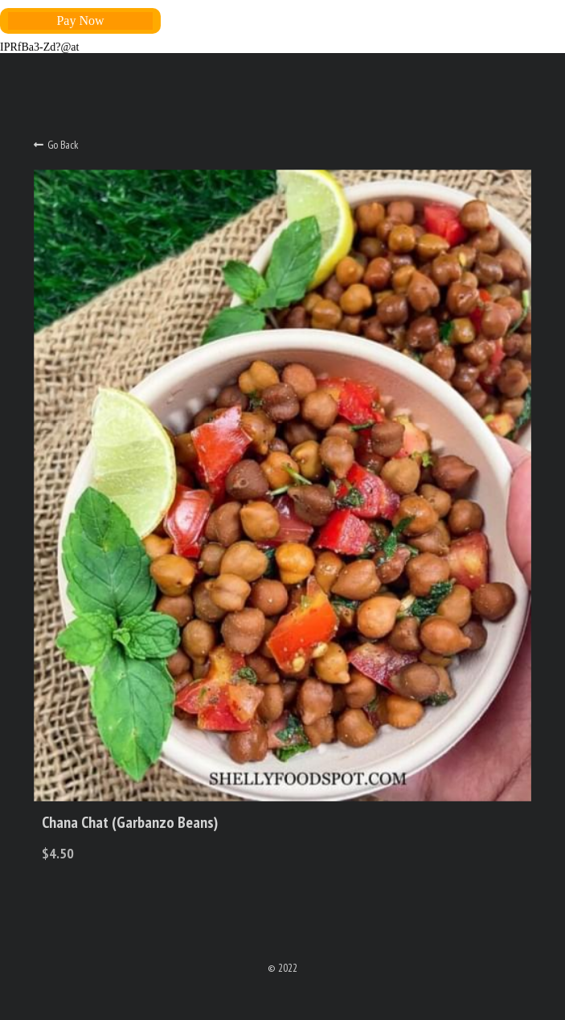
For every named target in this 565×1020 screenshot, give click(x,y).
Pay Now (80, 20)
